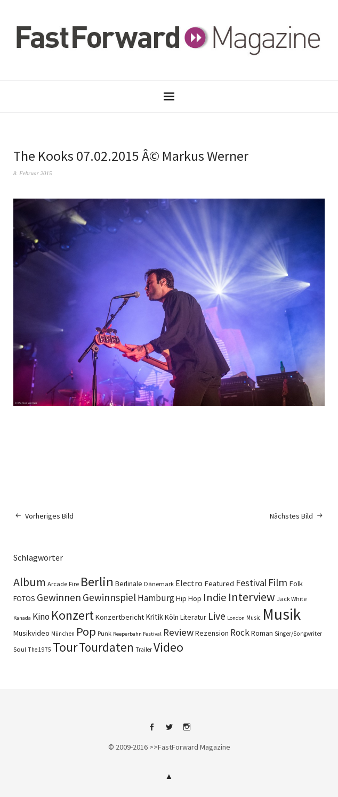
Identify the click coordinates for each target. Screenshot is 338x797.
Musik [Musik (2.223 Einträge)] (281, 614)
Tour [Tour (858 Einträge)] (65, 647)
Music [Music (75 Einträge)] (253, 617)
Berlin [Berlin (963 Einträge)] (97, 581)
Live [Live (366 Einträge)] (217, 616)
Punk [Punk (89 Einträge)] (104, 633)
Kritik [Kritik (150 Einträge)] (154, 617)
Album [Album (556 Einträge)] (29, 581)
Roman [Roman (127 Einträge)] (262, 633)
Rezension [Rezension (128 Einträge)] (212, 633)
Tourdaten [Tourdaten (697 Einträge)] (106, 647)
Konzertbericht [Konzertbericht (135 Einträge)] (119, 617)
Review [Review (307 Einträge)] (178, 632)
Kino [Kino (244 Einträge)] (41, 616)
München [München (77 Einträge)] (63, 633)
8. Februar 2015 (32, 173)
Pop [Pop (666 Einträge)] (86, 631)
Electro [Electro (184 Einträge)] (189, 583)
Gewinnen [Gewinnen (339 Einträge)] (59, 597)
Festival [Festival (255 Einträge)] (251, 583)
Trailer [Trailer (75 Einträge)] (143, 649)
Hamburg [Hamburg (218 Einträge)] (156, 598)
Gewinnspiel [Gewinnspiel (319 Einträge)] (109, 597)
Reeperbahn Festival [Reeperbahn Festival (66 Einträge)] (137, 633)
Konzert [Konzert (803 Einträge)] (72, 615)
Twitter (169, 731)
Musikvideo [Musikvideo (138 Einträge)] (31, 633)
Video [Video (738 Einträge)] (168, 647)
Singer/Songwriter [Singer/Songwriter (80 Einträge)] (298, 633)
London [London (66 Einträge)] (236, 617)
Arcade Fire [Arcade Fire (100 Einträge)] (63, 583)
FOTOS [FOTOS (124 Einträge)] (24, 598)
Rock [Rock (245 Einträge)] (240, 632)
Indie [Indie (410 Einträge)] (215, 597)
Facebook (151, 731)
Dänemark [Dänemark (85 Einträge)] (159, 584)
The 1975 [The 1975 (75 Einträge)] (39, 649)
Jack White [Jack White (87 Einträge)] (292, 599)
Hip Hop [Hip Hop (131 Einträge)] (189, 598)
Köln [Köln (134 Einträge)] (172, 617)
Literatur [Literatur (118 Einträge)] (193, 617)
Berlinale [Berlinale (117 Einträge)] (128, 583)
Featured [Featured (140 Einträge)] (219, 583)
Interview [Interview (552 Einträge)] (251, 597)
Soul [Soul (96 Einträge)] (19, 649)
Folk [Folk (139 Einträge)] (296, 583)
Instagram (187, 731)
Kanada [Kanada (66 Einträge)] (22, 617)
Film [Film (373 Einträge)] (277, 582)
